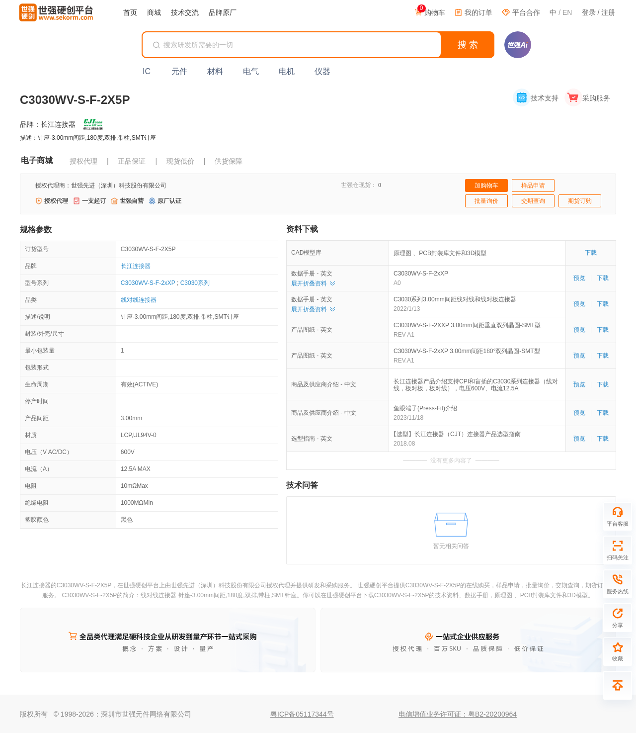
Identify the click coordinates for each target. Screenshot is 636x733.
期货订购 (580, 200)
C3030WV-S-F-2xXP (148, 282)
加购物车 (486, 185)
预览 (579, 278)
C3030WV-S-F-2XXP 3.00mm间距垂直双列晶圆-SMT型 (467, 325)
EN (567, 12)
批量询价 (486, 200)
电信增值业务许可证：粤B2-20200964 (457, 714)
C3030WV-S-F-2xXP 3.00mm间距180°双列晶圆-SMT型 (467, 351)
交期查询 (533, 200)
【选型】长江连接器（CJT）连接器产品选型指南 (457, 434)
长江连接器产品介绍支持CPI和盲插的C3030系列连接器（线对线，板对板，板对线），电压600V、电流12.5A (476, 385)
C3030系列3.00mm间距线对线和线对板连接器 (455, 299)
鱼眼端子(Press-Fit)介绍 (425, 408)
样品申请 (533, 185)
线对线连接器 (139, 299)
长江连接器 (136, 266)
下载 (591, 252)
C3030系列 (195, 282)
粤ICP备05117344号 (302, 714)
